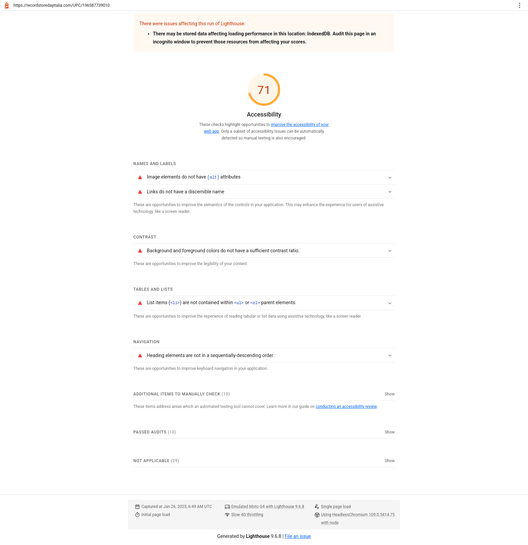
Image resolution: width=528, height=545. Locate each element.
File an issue (298, 535)
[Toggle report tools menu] (520, 5)
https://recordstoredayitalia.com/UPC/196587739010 (61, 5)
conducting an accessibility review (346, 406)
